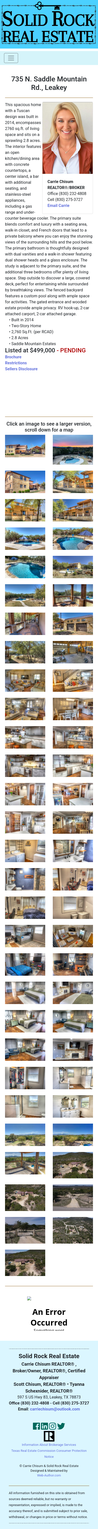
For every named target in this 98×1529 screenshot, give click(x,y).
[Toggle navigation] (11, 58)
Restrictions (16, 363)
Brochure (13, 357)
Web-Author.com (49, 1475)
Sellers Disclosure (21, 369)
